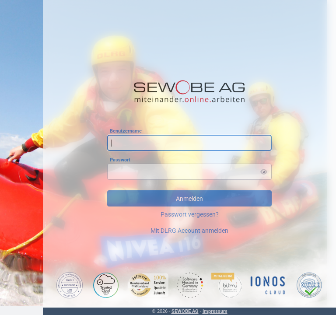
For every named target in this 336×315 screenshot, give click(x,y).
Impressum (215, 311)
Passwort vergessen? (190, 214)
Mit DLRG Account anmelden (189, 230)
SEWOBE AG (185, 311)
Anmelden (189, 198)
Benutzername (126, 130)
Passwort (120, 159)
